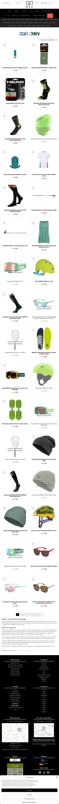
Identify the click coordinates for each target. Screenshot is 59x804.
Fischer (4, 19)
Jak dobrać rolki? (15, 675)
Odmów (29, 794)
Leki (52, 19)
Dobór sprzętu (15, 659)
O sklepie (15, 686)
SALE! (50, 15)
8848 (33, 25)
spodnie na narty (49, 641)
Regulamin (24, 802)
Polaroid (44, 703)
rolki (7, 638)
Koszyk (44, 665)
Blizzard (37, 19)
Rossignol (28, 19)
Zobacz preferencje (30, 799)
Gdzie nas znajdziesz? (15, 697)
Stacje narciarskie (15, 701)
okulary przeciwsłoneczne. (48, 646)
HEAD (43, 691)
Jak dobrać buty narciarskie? (15, 665)
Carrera (44, 699)
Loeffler (38, 25)
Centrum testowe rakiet (15, 707)
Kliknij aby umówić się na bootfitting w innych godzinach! (15, 749)
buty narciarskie (22, 630)
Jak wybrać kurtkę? (15, 673)
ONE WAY (43, 711)
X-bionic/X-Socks (7, 22)
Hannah (48, 25)
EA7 (25, 25)
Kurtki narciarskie (39, 641)
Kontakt (18, 3)
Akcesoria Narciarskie (39, 15)
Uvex (13, 22)
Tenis (31, 11)
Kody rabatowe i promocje (44, 675)
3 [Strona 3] (23, 614)
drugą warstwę (6, 644)
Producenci (43, 686)
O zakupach (44, 659)
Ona (56, 11)
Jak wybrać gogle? (15, 671)
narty (15, 630)
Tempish (44, 707)
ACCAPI (29, 25)
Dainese (36, 22)
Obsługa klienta (44, 667)
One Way (46, 22)
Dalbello (42, 19)
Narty (38, 11)
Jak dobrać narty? (15, 663)
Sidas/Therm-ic (52, 22)
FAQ (44, 671)
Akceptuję (29, 790)
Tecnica (47, 19)
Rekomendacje (15, 699)
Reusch (31, 22)
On (8, 15)
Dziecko (14, 15)
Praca (15, 709)
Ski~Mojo (20, 25)
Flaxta (40, 22)
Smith (13, 19)
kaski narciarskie (47, 637)
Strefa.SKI (43, 772)
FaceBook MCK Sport (48, 772)
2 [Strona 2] (20, 614)
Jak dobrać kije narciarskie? (15, 667)
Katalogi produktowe (15, 695)
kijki (29, 630)
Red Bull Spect (24, 22)
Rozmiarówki (15, 691)
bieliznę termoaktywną (26, 642)
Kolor (24, 650)
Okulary (24, 11)
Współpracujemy (15, 693)
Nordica (22, 19)
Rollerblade (44, 695)
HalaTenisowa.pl (39, 772)
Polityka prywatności (31, 802)
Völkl (17, 19)
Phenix (43, 25)
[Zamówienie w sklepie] (48, 39)
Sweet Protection (13, 25)
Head (9, 19)
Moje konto (44, 663)
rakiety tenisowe (28, 646)
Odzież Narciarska (25, 15)
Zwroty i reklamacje (44, 669)
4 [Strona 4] (26, 614)
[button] (56, 777)
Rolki (10, 11)
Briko (44, 705)
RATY (15, 760)
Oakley (18, 22)
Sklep (44, 673)
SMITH (44, 693)
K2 (33, 19)
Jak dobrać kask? (15, 669)
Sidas (44, 709)
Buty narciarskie (47, 11)
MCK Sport (19, 650)
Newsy (15, 689)
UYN (55, 19)
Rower (16, 11)
